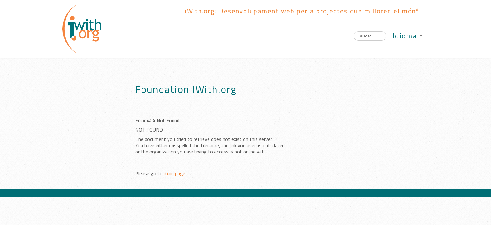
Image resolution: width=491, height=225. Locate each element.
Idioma (407, 36)
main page (174, 173)
